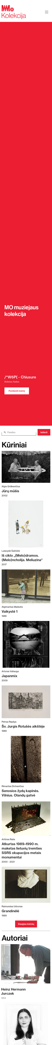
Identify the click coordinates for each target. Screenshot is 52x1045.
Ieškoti (43, 432)
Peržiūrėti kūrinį (17, 391)
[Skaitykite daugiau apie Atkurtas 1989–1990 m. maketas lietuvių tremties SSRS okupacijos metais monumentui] (26, 818)
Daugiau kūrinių (26, 924)
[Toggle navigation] (46, 12)
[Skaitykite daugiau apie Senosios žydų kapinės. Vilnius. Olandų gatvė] (26, 759)
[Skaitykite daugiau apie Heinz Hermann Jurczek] (25, 965)
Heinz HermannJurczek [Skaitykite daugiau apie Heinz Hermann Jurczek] (13, 991)
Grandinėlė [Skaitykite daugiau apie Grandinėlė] (10, 911)
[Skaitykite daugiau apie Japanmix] (26, 644)
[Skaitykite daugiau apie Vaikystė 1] (26, 586)
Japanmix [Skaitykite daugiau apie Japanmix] (9, 676)
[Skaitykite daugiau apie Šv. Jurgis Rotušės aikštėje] (26, 701)
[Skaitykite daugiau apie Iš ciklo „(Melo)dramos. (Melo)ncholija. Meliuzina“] (26, 524)
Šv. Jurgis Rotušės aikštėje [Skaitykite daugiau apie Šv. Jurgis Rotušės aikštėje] (23, 726)
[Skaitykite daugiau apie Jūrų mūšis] (26, 467)
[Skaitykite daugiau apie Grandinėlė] (26, 885)
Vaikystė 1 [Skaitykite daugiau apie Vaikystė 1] (9, 611)
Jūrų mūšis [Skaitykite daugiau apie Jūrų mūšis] (10, 491)
